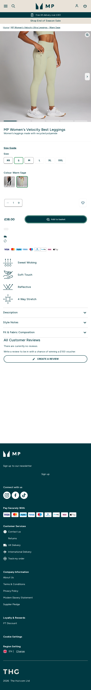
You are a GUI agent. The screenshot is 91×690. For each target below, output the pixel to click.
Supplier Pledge (11, 604)
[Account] (77, 6)
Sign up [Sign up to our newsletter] (45, 474)
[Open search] (13, 6)
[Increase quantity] (18, 202)
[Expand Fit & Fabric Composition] (45, 332)
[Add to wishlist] (83, 203)
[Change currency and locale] (14, 651)
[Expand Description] (45, 313)
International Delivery (17, 552)
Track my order (13, 558)
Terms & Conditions (14, 584)
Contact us (12, 532)
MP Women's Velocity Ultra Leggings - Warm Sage (35, 27)
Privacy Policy (10, 591)
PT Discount (10, 623)
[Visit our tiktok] (24, 495)
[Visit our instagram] (7, 495)
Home (6, 27)
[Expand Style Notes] (45, 323)
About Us (8, 577)
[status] (13, 202)
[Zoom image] (87, 34)
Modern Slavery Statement (18, 597)
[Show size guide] (10, 148)
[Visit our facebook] (15, 495)
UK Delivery (11, 545)
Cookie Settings (12, 636)
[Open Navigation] (5, 6)
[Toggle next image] (87, 76)
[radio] (8, 160)
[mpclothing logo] (45, 6)
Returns (10, 538)
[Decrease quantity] (7, 202)
